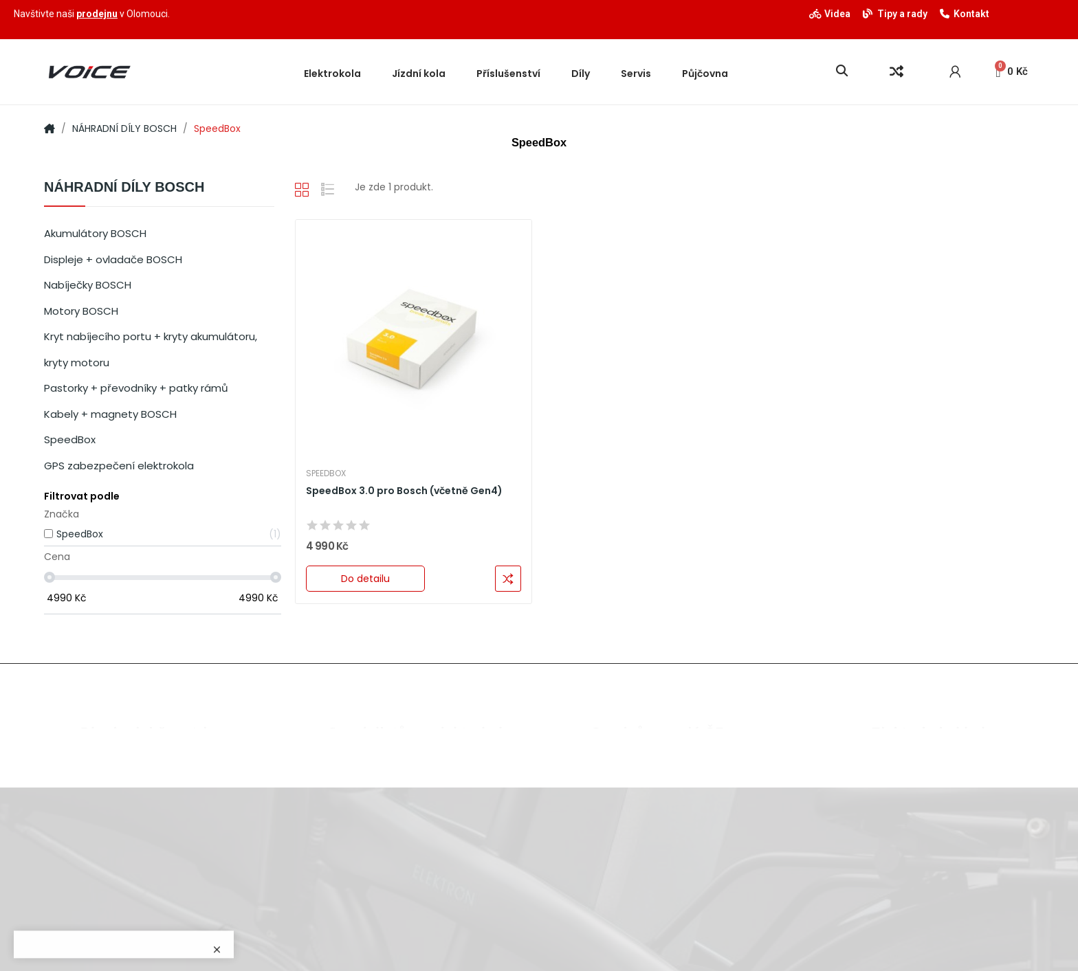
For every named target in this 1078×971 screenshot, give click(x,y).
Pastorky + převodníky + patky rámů (136, 388)
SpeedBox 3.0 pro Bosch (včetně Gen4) (404, 491)
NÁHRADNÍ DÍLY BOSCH (124, 187)
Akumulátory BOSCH (95, 233)
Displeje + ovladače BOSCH (113, 259)
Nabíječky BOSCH (87, 285)
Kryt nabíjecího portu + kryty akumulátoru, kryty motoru (150, 349)
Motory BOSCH (81, 311)
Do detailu (365, 578)
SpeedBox (70, 439)
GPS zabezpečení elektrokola (119, 465)
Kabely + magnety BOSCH (110, 414)
